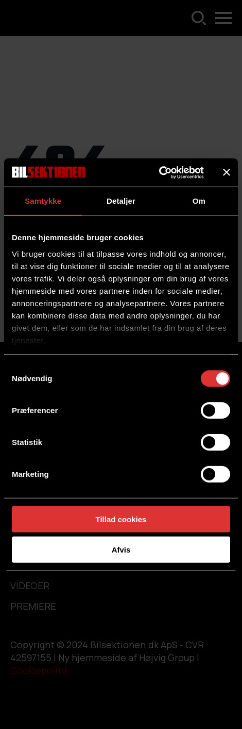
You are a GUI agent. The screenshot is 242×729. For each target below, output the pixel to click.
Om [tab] (199, 201)
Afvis (121, 549)
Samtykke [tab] (43, 201)
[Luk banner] (226, 172)
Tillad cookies (121, 519)
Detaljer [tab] (121, 201)
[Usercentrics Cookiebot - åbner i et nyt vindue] (159, 172)
